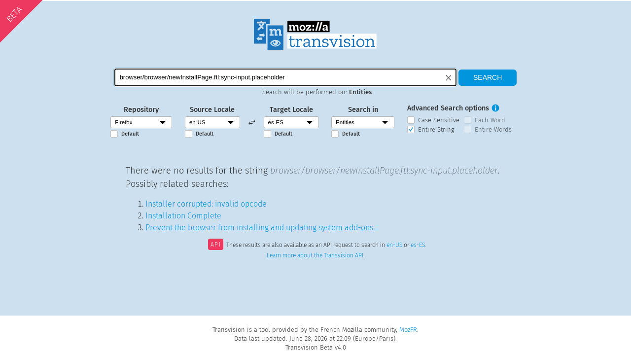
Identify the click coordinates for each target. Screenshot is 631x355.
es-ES (418, 245)
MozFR (408, 329)
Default (130, 134)
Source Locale (212, 110)
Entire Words (493, 129)
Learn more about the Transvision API (315, 255)
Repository (141, 110)
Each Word (490, 120)
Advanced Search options (448, 108)
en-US (394, 245)
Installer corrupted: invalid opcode (206, 204)
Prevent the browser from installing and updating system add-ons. (260, 227)
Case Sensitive (438, 120)
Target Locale (291, 110)
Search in (363, 110)
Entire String (436, 129)
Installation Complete (183, 215)
